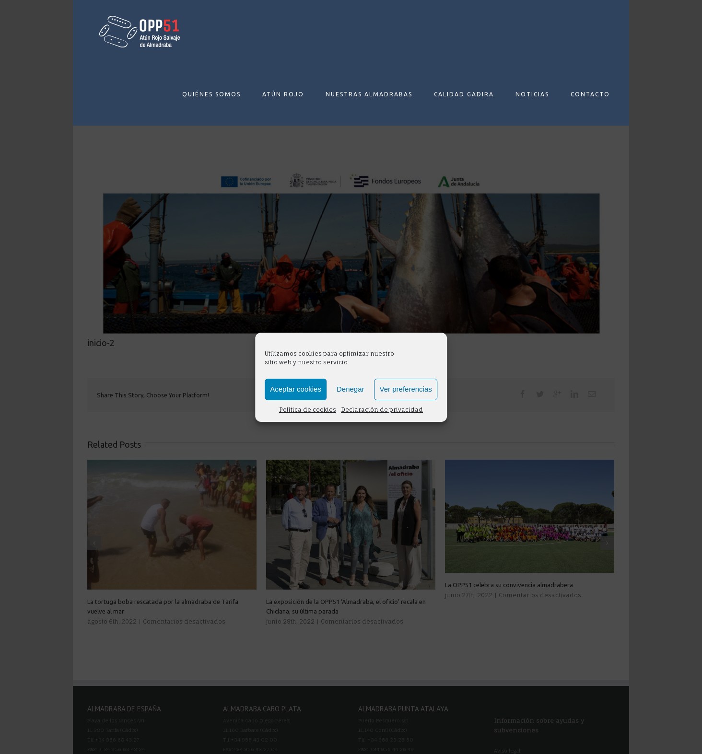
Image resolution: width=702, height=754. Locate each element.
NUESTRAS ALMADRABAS (369, 94)
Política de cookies (307, 409)
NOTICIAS (532, 94)
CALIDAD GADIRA (464, 94)
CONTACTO (590, 94)
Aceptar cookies (295, 389)
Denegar (350, 389)
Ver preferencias (406, 389)
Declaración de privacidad (382, 409)
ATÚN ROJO (283, 94)
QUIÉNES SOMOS (211, 94)
